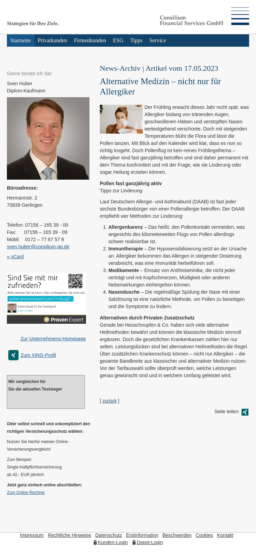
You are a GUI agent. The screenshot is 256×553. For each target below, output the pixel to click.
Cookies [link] (204, 535)
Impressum (32, 535)
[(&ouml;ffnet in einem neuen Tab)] (46, 323)
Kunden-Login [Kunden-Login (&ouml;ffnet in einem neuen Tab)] (113, 542)
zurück (110, 401)
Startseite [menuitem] (20, 40)
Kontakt (225, 535)
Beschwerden (177, 535)
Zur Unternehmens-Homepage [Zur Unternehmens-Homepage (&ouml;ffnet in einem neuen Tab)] (53, 338)
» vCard (15, 256)
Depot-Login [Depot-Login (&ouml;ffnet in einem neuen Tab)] (150, 542)
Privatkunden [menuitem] (52, 40)
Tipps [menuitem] (136, 40)
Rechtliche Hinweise (69, 535)
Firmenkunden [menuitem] (90, 40)
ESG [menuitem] (118, 40)
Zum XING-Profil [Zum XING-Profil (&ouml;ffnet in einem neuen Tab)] (38, 355)
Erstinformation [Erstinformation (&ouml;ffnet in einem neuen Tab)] (142, 535)
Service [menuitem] (157, 40)
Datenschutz (108, 535)
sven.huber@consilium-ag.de (38, 246)
